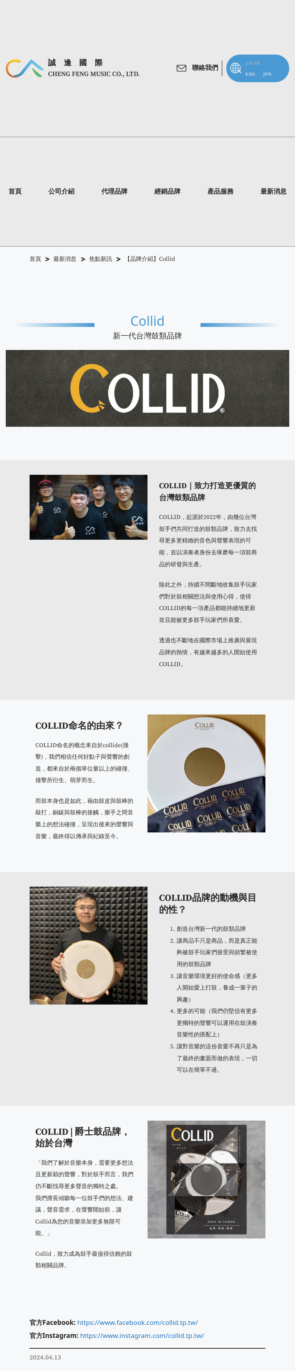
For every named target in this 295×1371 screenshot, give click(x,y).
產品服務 (220, 191)
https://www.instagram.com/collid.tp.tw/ (142, 1335)
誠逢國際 (79, 63)
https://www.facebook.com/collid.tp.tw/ (137, 1322)
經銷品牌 (167, 191)
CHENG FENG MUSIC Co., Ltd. (94, 74)
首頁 (15, 191)
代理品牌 (114, 191)
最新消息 (273, 191)
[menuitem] (250, 74)
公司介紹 (61, 191)
